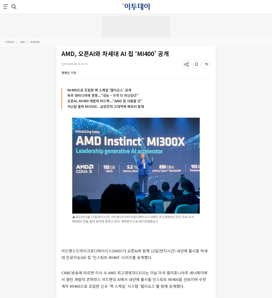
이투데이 (9, 42)
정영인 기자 (68, 73)
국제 (22, 42)
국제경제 (35, 42)
